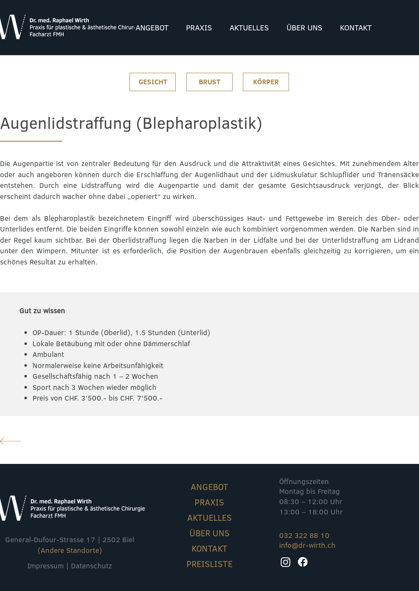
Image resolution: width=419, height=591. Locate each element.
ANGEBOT (209, 487)
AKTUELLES (209, 517)
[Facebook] (302, 561)
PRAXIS (209, 502)
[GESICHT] (153, 82)
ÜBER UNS (209, 533)
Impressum (45, 565)
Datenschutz (91, 565)
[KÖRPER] (266, 82)
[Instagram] (285, 561)
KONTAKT (209, 548)
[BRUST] (209, 82)
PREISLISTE (209, 564)
